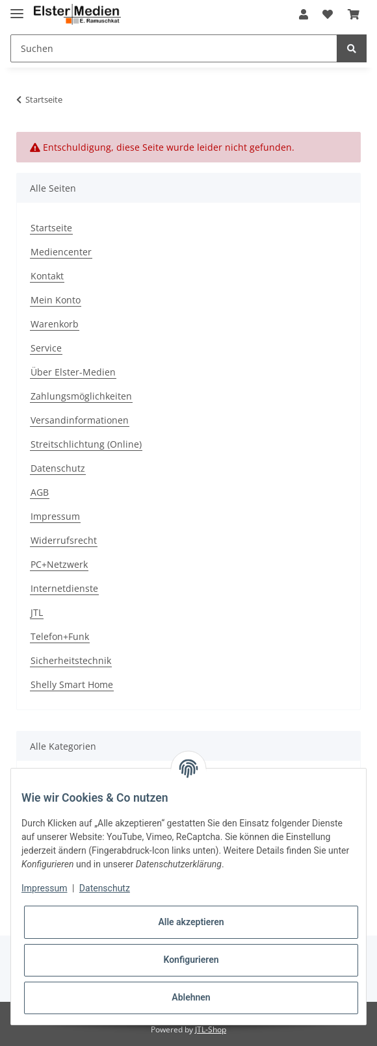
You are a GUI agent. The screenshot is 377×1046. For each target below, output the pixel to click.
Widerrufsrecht (64, 540)
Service (46, 348)
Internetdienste (64, 588)
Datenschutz (58, 468)
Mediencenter (61, 252)
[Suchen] (173, 48)
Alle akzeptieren (191, 922)
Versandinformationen (80, 420)
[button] (303, 14)
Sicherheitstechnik (71, 660)
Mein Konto (56, 300)
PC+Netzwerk (59, 564)
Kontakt (47, 276)
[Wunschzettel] (327, 14)
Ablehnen (191, 997)
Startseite (51, 228)
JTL (37, 612)
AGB (40, 492)
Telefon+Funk (60, 636)
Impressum (55, 516)
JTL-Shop (210, 1029)
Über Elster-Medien (73, 372)
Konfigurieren (190, 959)
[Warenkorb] (354, 14)
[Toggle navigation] (16, 8)
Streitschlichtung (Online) (86, 444)
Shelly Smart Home (72, 684)
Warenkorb (55, 324)
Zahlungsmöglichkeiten (81, 396)
